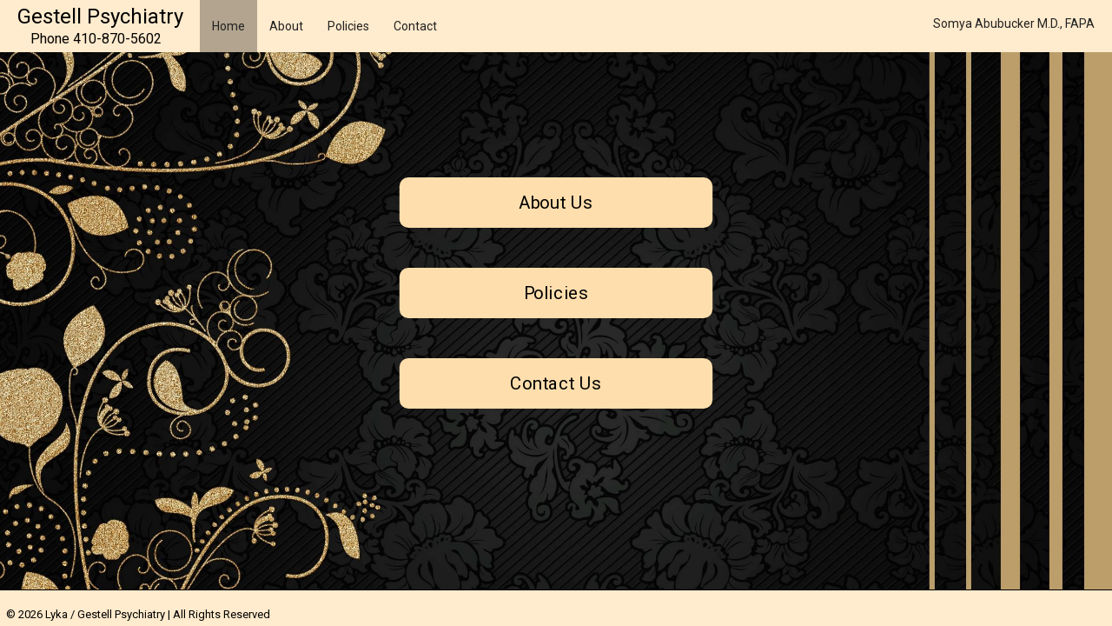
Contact (415, 26)
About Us (556, 202)
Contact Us (555, 383)
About (286, 26)
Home (228, 26)
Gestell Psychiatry (100, 16)
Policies (348, 26)
